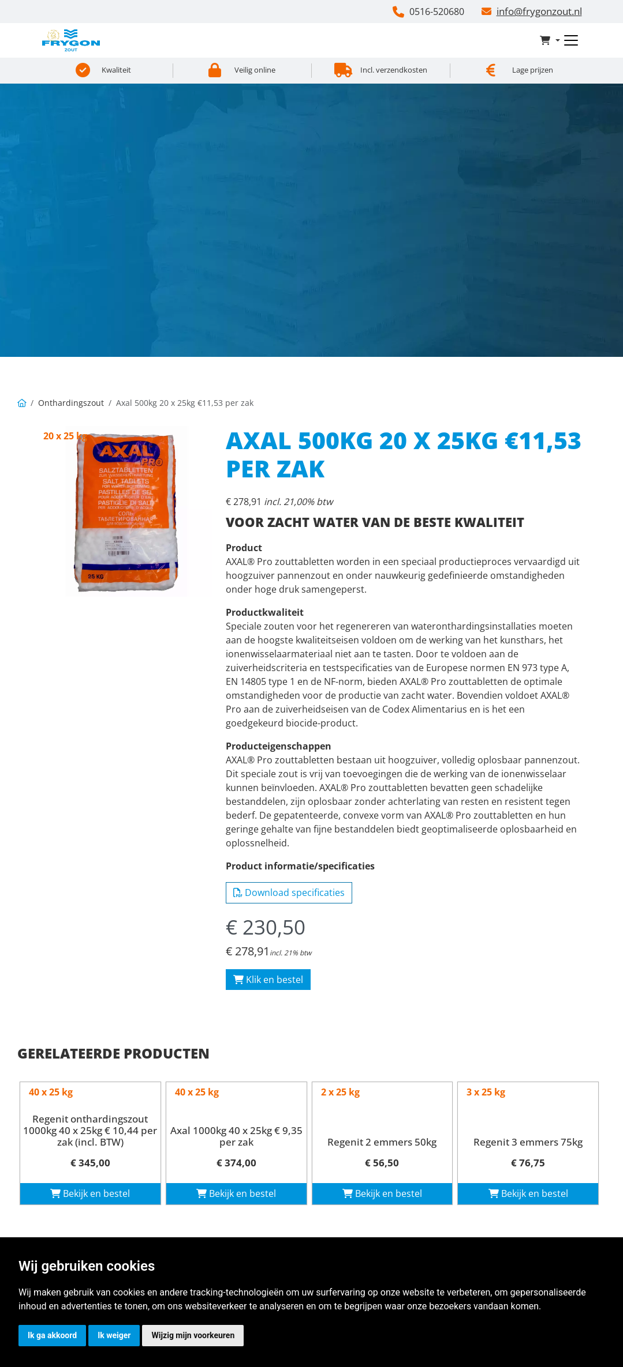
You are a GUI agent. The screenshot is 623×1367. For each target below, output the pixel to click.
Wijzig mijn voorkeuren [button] (192, 1335)
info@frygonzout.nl (539, 11)
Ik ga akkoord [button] (52, 1335)
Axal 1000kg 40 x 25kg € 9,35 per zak (236, 1136)
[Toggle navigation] (571, 40)
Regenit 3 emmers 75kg (528, 1141)
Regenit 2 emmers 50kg (382, 1141)
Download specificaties (289, 892)
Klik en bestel (268, 979)
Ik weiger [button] (114, 1335)
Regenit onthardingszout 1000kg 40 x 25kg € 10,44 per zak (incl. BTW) (90, 1130)
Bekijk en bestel (90, 1193)
